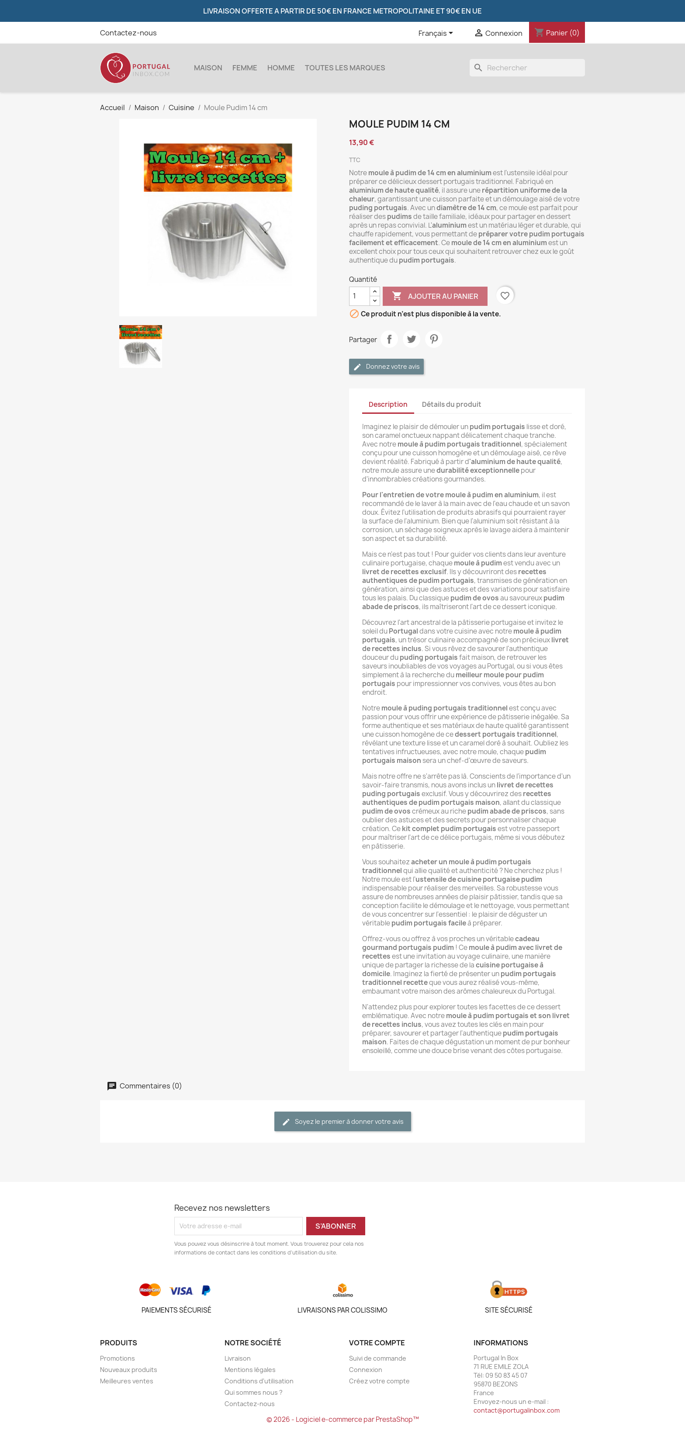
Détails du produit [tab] (451, 404)
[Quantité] (359, 296)
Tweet (411, 339)
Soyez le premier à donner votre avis (343, 1121)
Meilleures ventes (126, 1381)
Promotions (117, 1358)
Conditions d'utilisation (259, 1381)
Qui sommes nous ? (254, 1392)
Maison (208, 68)
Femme (244, 68)
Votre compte (377, 1343)
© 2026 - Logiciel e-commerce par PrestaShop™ (342, 1419)
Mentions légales (250, 1369)
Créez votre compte (379, 1381)
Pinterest (434, 339)
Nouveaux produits (128, 1369)
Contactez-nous (128, 33)
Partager (389, 339)
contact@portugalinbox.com (517, 1410)
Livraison (238, 1358)
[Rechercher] (527, 67)
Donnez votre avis (386, 366)
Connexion (365, 1369)
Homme (281, 68)
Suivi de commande (377, 1358)
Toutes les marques (345, 68)
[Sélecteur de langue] (437, 33)
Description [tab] (388, 404)
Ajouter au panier (435, 296)
